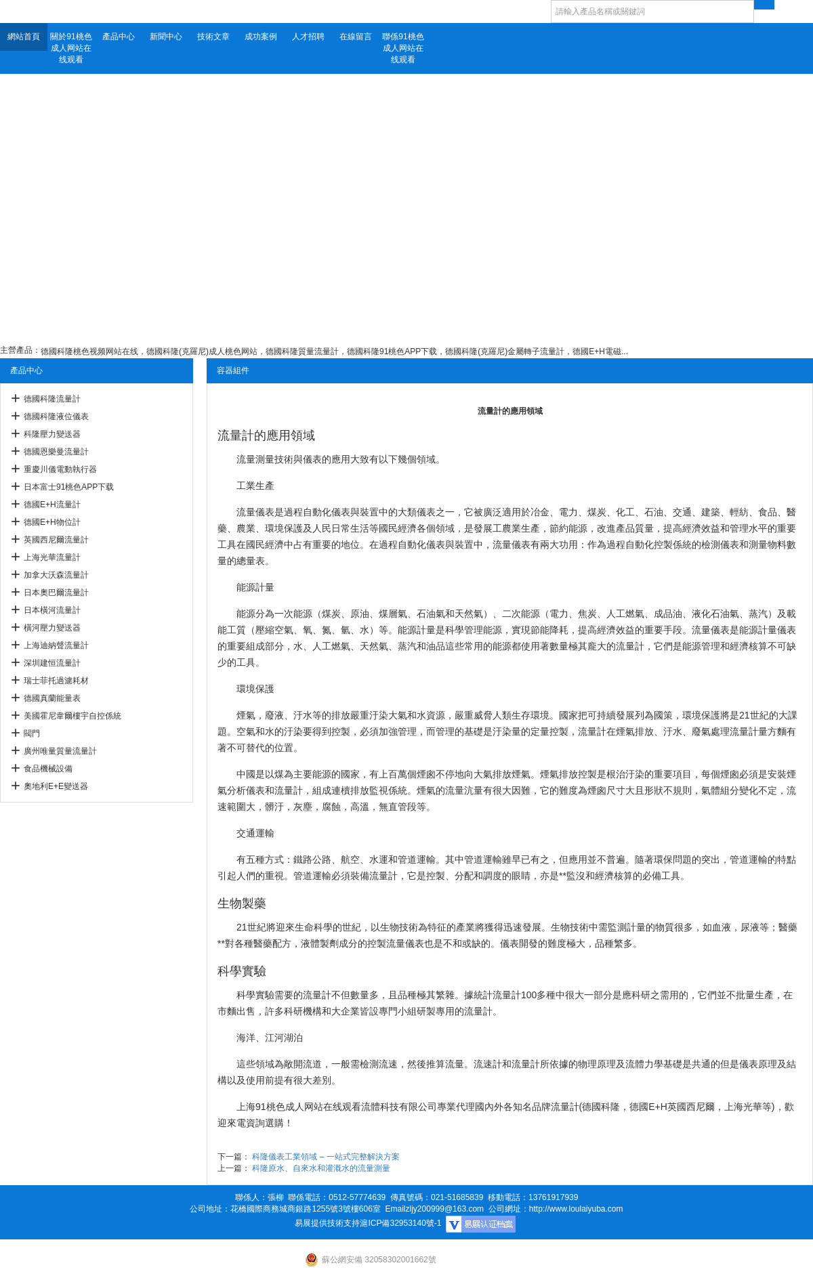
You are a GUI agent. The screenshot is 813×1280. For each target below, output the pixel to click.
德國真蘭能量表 (52, 698)
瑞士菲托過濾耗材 (56, 680)
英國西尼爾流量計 (56, 540)
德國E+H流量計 (52, 504)
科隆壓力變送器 (52, 434)
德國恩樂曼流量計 (56, 451)
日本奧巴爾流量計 (56, 592)
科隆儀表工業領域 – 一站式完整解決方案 (325, 1156)
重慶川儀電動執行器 (60, 469)
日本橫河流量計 (52, 610)
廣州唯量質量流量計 (60, 751)
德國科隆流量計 (52, 399)
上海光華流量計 (52, 557)
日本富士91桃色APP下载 (69, 487)
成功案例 (261, 36)
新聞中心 (166, 36)
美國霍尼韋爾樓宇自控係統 (72, 716)
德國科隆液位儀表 (56, 416)
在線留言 (355, 36)
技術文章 (213, 36)
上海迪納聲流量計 (56, 645)
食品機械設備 (48, 768)
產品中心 (118, 36)
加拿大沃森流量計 (56, 575)
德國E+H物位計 (52, 522)
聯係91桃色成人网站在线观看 (402, 48)
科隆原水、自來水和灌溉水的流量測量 (321, 1168)
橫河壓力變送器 (52, 628)
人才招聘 (308, 36)
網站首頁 (23, 36)
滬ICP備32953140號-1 (400, 1223)
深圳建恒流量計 (52, 663)
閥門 (32, 733)
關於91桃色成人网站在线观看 (70, 48)
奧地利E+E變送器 (56, 786)
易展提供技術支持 (327, 1223)
